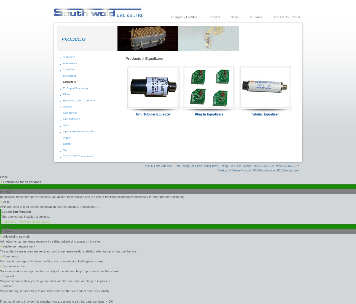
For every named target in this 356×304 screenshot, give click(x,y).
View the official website (35, 221)
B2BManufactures (288, 170)
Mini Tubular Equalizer (153, 114)
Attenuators (70, 63)
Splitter (67, 143)
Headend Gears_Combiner (79, 100)
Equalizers (69, 81)
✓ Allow (5, 187)
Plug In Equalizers (209, 114)
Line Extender (71, 118)
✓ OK (109, 301)
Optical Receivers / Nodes (79, 131)
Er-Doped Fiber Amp (75, 88)
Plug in (67, 137)
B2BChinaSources (264, 170)
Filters (67, 94)
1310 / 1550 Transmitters (78, 156)
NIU (65, 125)
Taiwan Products (241, 170)
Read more (9, 221)
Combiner (69, 69)
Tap (65, 150)
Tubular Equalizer (265, 114)
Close (4, 177)
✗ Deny (5, 191)
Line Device (70, 112)
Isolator (67, 106)
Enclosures (70, 75)
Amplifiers (69, 56)
